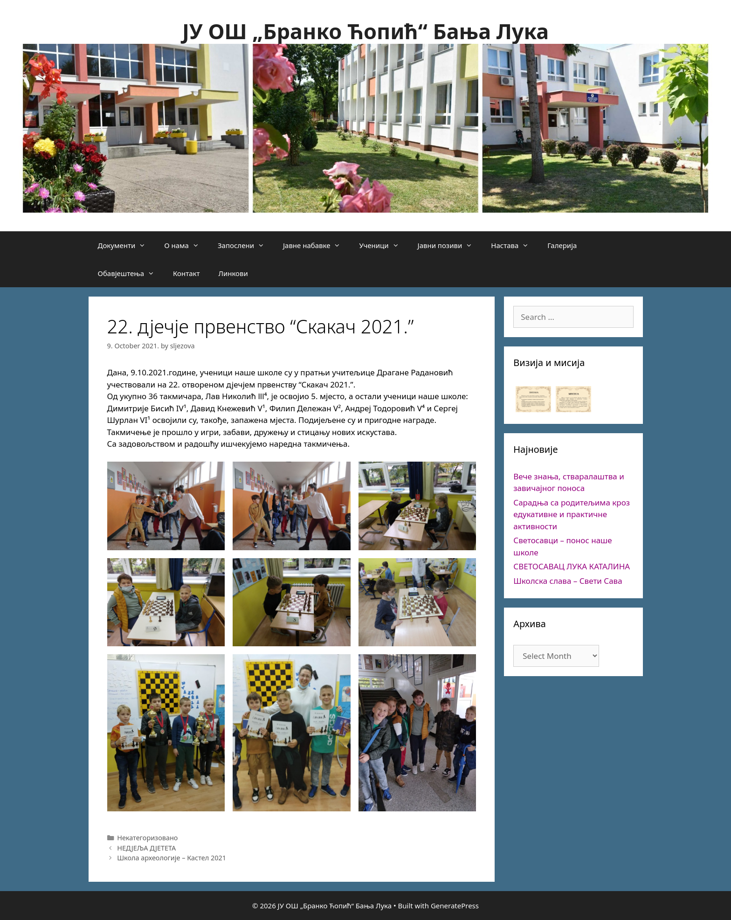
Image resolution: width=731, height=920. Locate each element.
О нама (186, 245)
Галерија (562, 245)
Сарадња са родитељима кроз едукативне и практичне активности (571, 514)
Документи (126, 245)
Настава (514, 245)
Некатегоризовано (147, 837)
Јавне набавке (316, 245)
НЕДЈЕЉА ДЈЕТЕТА (146, 848)
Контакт (186, 273)
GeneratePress (455, 905)
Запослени (246, 245)
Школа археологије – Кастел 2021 (171, 857)
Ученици (383, 245)
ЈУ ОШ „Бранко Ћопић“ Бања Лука (365, 31)
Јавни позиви (450, 245)
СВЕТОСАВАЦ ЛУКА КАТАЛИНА (571, 566)
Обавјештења (131, 273)
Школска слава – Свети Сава (567, 580)
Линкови (233, 273)
